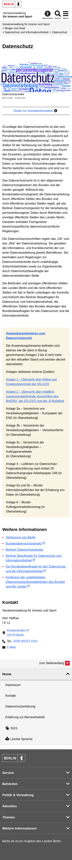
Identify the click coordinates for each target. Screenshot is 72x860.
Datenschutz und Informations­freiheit (27, 32)
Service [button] (8, 773)
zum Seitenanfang (51, 663)
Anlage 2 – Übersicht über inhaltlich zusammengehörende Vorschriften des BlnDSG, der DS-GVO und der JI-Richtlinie (35, 396)
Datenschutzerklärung (20, 706)
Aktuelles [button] (9, 806)
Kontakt (10, 695)
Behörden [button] (9, 784)
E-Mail (11, 648)
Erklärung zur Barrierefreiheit (25, 717)
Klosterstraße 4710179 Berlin (18, 633)
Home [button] (6, 674)
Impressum (13, 685)
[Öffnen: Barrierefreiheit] (47, 15)
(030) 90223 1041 (25, 641)
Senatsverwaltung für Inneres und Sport (26, 24)
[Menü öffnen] (66, 15)
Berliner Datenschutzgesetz (24, 549)
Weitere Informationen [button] (19, 828)
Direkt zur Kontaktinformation (35, 110)
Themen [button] (8, 817)
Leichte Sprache (18, 739)
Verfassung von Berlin (21, 537)
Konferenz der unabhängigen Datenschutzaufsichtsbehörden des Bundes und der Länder (35, 582)
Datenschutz (59, 32)
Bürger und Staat (15, 28)
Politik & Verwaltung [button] (18, 795)
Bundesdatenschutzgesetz (24, 543)
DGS (11, 728)
